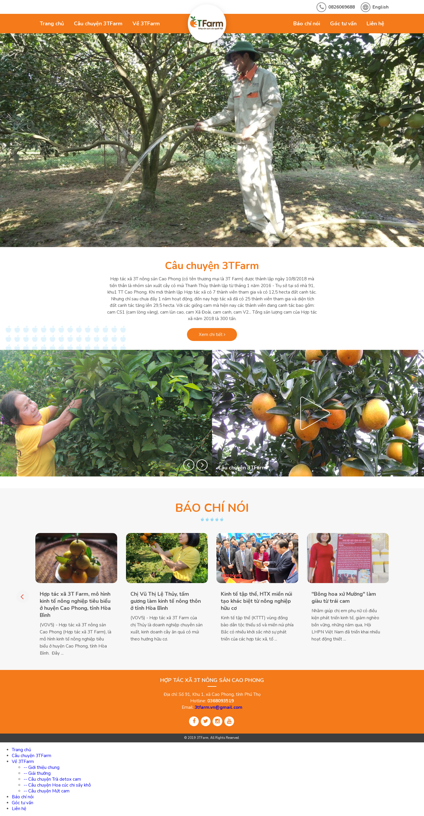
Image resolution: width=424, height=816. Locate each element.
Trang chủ (52, 23)
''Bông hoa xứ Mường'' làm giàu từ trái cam (344, 597)
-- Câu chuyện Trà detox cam (52, 779)
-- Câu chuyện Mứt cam (46, 791)
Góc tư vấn (343, 23)
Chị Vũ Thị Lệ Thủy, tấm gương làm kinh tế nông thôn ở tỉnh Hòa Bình (165, 601)
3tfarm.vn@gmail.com (218, 707)
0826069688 (341, 7)
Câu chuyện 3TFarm (98, 23)
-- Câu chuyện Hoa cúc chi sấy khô (57, 785)
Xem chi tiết (212, 334)
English (380, 7)
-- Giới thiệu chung (41, 767)
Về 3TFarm (146, 23)
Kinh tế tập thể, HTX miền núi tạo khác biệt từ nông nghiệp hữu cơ (256, 601)
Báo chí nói (306, 23)
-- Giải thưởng (37, 773)
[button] (188, 465)
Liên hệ (375, 23)
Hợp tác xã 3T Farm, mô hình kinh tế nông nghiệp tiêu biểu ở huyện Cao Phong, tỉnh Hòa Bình (75, 604)
